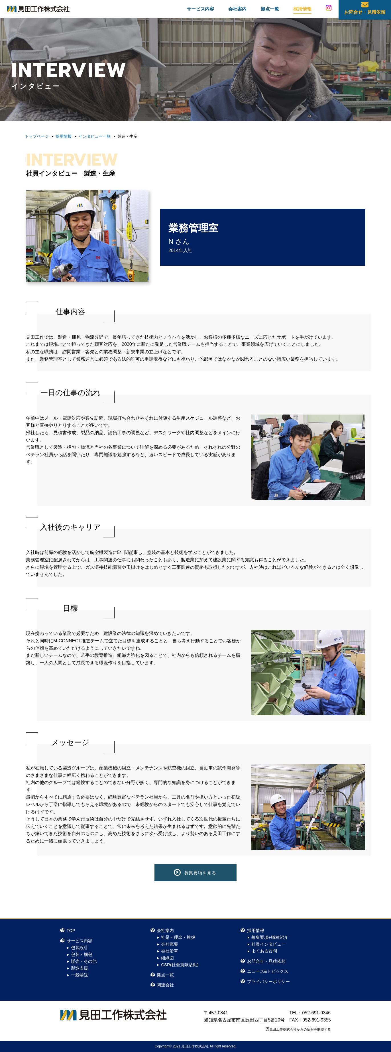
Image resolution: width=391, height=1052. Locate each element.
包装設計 (79, 947)
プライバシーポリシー (268, 981)
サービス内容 (200, 10)
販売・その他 (84, 961)
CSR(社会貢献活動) (180, 964)
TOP (71, 930)
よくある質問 (264, 951)
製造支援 (79, 968)
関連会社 (165, 984)
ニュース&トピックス (267, 971)
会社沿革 (169, 951)
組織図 (167, 957)
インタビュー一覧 (95, 136)
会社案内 (237, 10)
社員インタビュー (268, 944)
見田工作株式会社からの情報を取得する (300, 1029)
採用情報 (302, 10)
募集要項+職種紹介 (269, 937)
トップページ (37, 136)
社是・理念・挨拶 (178, 937)
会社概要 (169, 944)
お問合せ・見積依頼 (364, 13)
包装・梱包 (81, 954)
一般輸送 (79, 974)
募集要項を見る (200, 872)
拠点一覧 (270, 10)
